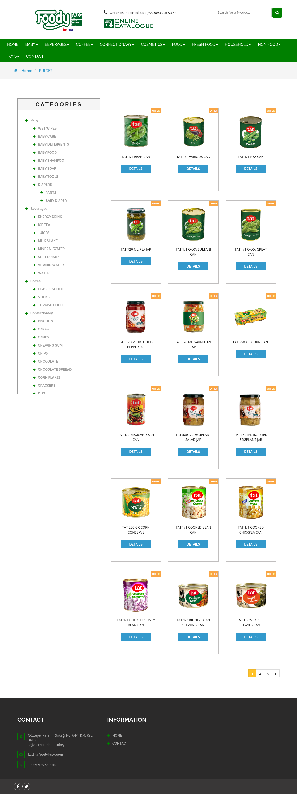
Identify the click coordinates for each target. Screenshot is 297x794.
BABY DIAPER (53, 201)
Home (23, 71)
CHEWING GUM (48, 345)
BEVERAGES (57, 44)
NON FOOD (269, 44)
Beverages (36, 209)
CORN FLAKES (46, 377)
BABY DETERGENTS (51, 144)
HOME (12, 44)
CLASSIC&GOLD (48, 289)
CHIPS (40, 353)
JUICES (41, 233)
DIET (39, 393)
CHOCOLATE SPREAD (52, 369)
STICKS (41, 297)
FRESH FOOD (205, 44)
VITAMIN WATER (48, 265)
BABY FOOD (45, 152)
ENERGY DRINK (47, 217)
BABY (31, 44)
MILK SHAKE (45, 241)
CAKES (41, 329)
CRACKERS (44, 385)
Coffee (33, 281)
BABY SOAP (44, 168)
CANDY (41, 337)
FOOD (178, 44)
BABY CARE (44, 136)
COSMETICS (153, 44)
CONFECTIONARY (117, 44)
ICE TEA (41, 225)
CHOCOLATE (45, 361)
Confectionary (39, 313)
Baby (31, 120)
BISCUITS (43, 321)
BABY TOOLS (45, 176)
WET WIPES (45, 128)
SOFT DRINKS (46, 257)
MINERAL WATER (49, 249)
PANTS (48, 193)
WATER (41, 273)
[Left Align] (277, 13)
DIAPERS (42, 185)
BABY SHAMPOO (48, 160)
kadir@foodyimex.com (45, 754)
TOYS (13, 56)
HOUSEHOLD (238, 44)
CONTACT (35, 56)
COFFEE (84, 44)
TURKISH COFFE (48, 305)
